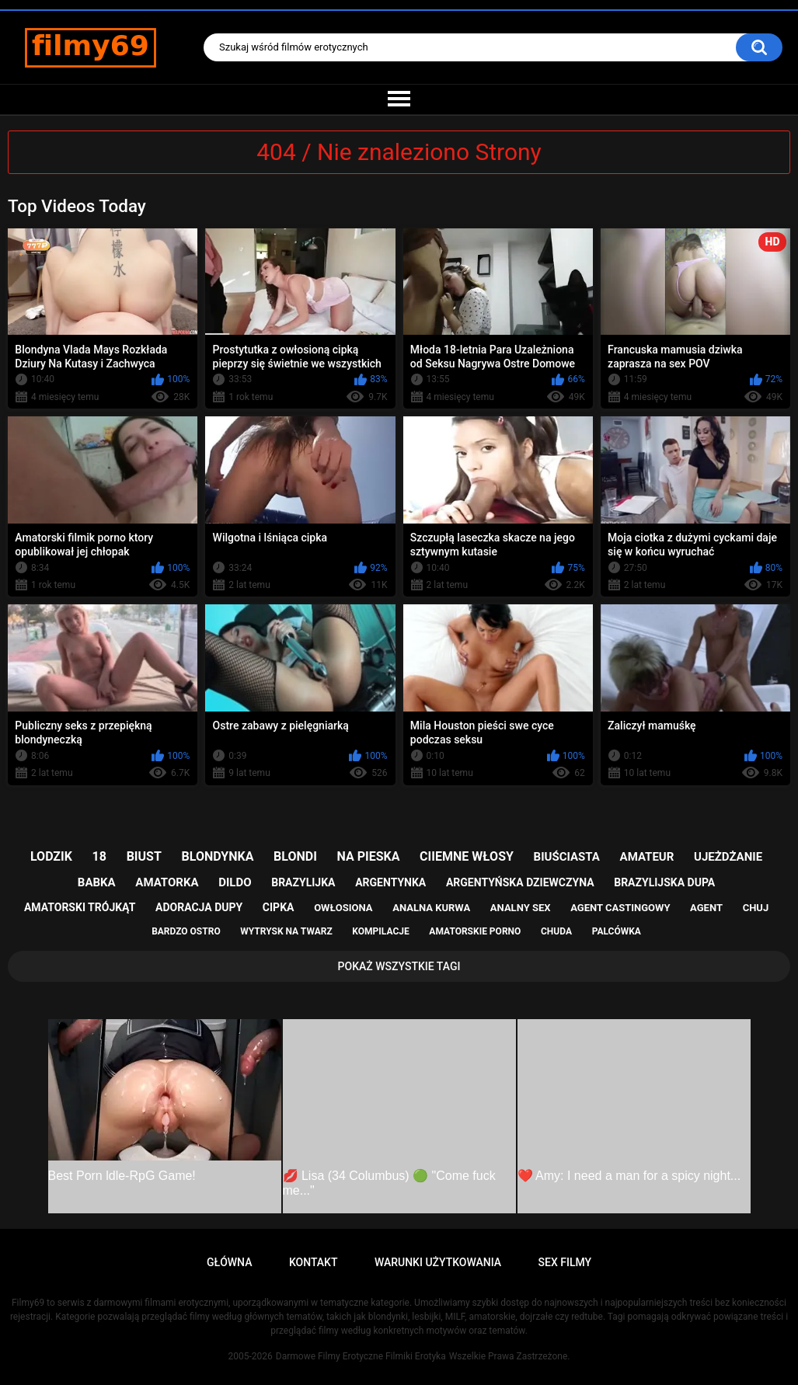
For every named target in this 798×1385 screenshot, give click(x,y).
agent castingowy (620, 907)
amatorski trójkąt (79, 907)
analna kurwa (431, 907)
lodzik (51, 856)
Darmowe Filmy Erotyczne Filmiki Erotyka (361, 1356)
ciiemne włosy (467, 856)
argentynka (390, 882)
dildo (234, 882)
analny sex (520, 907)
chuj (756, 907)
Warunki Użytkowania (438, 1262)
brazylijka (303, 882)
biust (144, 856)
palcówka (616, 931)
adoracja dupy (198, 907)
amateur (647, 857)
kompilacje (380, 931)
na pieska (368, 856)
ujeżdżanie (728, 857)
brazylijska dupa (664, 882)
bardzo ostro (186, 931)
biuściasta (567, 857)
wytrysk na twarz (286, 931)
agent (706, 907)
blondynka (218, 856)
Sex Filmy (565, 1262)
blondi (295, 856)
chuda (556, 931)
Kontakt (313, 1262)
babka (97, 882)
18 (99, 856)
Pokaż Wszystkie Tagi (399, 966)
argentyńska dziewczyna (520, 882)
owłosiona (343, 907)
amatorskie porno (475, 931)
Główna (230, 1262)
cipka (278, 907)
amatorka (166, 882)
